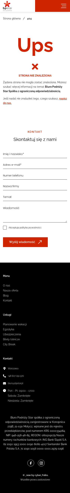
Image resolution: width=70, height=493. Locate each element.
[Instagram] (41, 463)
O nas (6, 285)
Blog (6, 295)
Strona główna (12, 18)
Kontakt (7, 300)
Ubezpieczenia (12, 334)
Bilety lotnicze (11, 339)
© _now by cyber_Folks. (35, 475)
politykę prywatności (30, 227)
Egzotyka (8, 329)
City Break (9, 344)
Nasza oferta (10, 290)
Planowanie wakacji (15, 324)
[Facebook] (30, 463)
